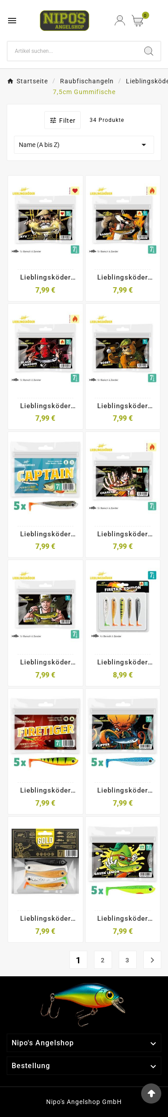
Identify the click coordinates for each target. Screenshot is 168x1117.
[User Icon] (120, 20)
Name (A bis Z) (84, 144)
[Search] (72, 51)
